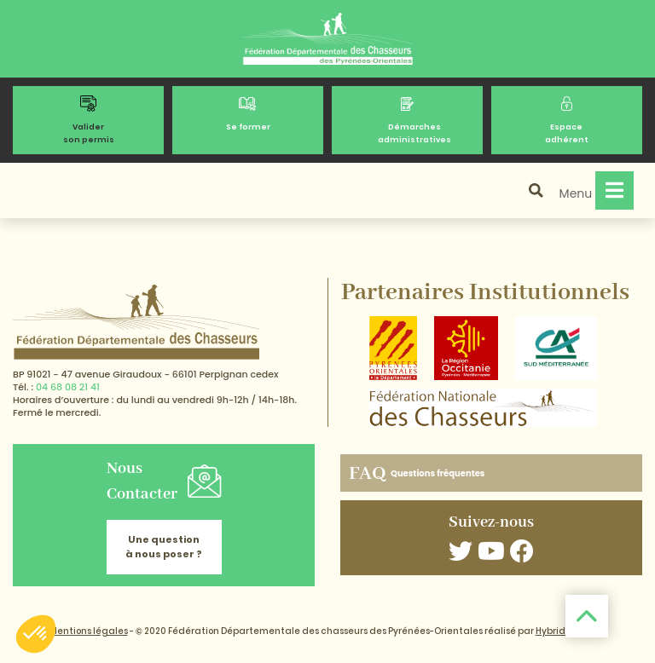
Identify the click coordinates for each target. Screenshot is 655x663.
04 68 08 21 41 (68, 387)
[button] (35, 634)
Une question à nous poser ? (163, 547)
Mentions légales (88, 631)
